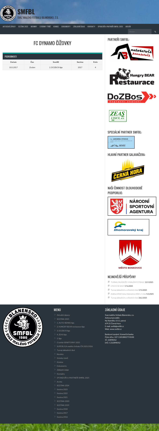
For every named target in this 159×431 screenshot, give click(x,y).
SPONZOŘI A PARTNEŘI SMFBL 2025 (110, 26)
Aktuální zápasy (9, 26)
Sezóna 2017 (62, 413)
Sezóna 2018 (62, 409)
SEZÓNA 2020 (63, 401)
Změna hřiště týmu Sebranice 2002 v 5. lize (128, 294)
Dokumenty (65, 26)
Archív (128, 26)
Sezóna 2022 (62, 393)
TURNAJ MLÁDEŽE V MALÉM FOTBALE (128, 282)
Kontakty (91, 26)
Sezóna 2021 (62, 397)
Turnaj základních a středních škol (124, 290)
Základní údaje (79, 26)
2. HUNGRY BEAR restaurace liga (71, 326)
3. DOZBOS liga (63, 331)
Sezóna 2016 (62, 417)
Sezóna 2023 (62, 389)
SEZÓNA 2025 (23, 26)
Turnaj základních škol (66, 350)
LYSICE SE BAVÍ (117, 286)
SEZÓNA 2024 (63, 385)
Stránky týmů (45, 26)
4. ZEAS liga (62, 334)
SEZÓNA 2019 (63, 405)
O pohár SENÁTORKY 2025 (68, 342)
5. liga (59, 338)
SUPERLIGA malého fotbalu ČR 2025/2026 (75, 346)
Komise (56, 26)
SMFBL (26, 11)
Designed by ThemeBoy (150, 425)
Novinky (34, 26)
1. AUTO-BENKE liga (65, 323)
